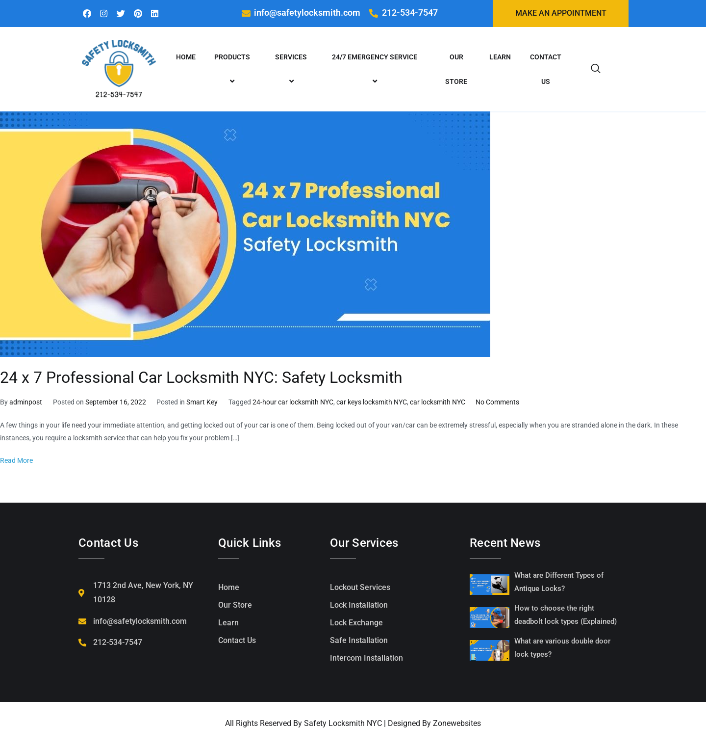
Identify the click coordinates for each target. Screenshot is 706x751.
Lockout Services (360, 587)
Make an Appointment (560, 13)
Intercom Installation (366, 658)
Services (292, 70)
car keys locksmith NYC (371, 403)
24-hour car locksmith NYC (292, 403)
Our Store (456, 70)
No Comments (497, 403)
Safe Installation (359, 640)
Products (233, 70)
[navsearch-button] (595, 70)
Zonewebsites (457, 723)
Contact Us (545, 70)
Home (186, 57)
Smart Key (202, 403)
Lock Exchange (356, 623)
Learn (500, 57)
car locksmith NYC (437, 403)
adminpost (25, 403)
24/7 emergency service (376, 70)
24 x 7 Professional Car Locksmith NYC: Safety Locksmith (201, 378)
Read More (16, 461)
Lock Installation (359, 605)
